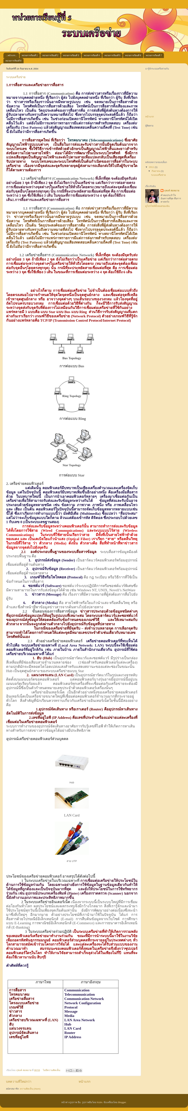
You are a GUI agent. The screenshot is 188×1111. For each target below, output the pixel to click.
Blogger (122, 1102)
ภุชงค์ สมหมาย (171, 190)
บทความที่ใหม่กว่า (18, 1081)
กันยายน (156, 171)
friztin (99, 1102)
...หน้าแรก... (11, 55)
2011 (152, 167)
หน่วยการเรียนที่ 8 (13, 61)
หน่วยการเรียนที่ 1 (30, 55)
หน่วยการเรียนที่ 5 (112, 55)
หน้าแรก (84, 1081)
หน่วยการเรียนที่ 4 (92, 55)
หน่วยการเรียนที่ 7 (154, 55)
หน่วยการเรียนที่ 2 (50, 55)
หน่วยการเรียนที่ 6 (133, 55)
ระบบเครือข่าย (16, 77)
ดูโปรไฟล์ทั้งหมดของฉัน (157, 206)
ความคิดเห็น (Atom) (30, 1088)
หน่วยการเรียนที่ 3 (71, 55)
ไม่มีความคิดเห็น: (52, 1070)
